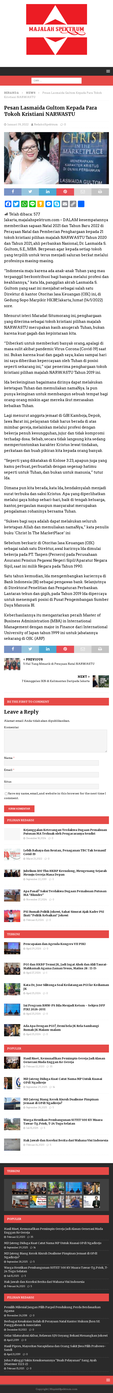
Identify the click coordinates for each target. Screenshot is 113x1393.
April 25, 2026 (33, 993)
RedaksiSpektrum (46, 124)
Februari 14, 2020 (35, 1144)
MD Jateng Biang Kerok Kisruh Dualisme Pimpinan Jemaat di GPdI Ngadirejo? (61, 1101)
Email (8, 769)
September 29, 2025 (36, 1087)
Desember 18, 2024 (36, 838)
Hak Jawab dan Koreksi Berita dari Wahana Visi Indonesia (65, 1140)
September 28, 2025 (36, 1107)
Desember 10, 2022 (17, 1329)
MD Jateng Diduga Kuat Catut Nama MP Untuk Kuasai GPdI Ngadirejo (52, 1243)
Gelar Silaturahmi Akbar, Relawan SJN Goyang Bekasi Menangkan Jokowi (56, 1335)
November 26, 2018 (17, 1315)
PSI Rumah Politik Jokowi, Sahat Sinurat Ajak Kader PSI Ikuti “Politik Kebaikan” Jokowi (63, 913)
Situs (7, 781)
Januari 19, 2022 (18, 124)
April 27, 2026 (33, 972)
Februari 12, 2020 (35, 1066)
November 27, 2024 (36, 899)
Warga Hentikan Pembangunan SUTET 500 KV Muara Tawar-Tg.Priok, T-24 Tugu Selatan (62, 1121)
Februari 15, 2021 (15, 1368)
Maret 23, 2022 (34, 858)
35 (51, 1066)
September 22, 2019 (36, 879)
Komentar (11, 727)
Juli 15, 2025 (32, 1128)
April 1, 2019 (13, 1340)
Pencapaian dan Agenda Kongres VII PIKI (54, 944)
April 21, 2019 (13, 1354)
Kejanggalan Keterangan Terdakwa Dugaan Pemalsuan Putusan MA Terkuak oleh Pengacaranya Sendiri (65, 831)
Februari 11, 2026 (35, 920)
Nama (8, 758)
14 (54, 1087)
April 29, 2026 (33, 948)
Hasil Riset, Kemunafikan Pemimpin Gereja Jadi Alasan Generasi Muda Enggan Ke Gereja (64, 1060)
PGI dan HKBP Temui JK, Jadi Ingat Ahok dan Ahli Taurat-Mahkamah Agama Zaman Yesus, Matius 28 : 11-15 (65, 966)
